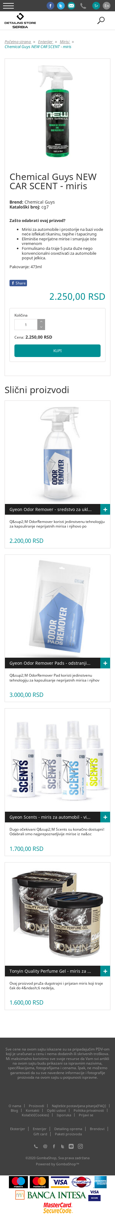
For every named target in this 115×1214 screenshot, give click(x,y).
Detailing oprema (68, 1129)
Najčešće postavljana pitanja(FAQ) (79, 1105)
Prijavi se (86, 1115)
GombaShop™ (67, 1164)
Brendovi (97, 1129)
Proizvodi (36, 1105)
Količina (21, 315)
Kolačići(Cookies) (35, 1115)
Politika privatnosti (89, 1110)
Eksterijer (17, 1129)
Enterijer (40, 1129)
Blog (14, 1110)
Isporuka (64, 1115)
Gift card (40, 1134)
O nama (15, 1105)
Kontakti (32, 1110)
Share (18, 283)
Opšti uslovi (56, 1110)
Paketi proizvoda (68, 1134)
